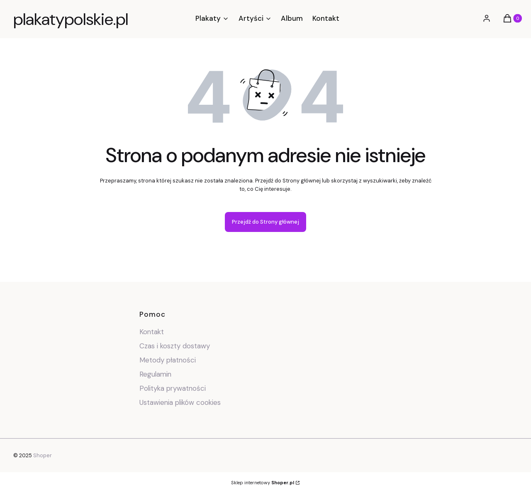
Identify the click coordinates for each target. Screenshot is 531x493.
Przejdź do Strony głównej (265, 221)
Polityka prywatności (172, 388)
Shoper (42, 455)
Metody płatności (167, 360)
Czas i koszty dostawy (174, 345)
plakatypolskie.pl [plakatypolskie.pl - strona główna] (70, 19)
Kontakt (151, 331)
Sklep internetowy (262, 483)
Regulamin (155, 374)
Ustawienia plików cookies (181, 402)
